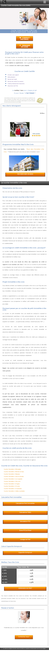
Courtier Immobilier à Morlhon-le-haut (14, 471)
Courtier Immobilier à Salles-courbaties (14, 491)
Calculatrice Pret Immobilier (25, 503)
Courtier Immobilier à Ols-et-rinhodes (14, 476)
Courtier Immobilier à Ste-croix (12, 481)
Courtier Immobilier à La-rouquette (13, 479)
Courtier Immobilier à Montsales (12, 469)
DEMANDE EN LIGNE (24, 46)
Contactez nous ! (24, 637)
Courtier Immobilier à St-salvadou (13, 488)
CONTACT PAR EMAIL (25, 38)
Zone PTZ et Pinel (25, 530)
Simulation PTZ (25, 521)
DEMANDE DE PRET (25, 588)
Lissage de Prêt (25, 539)
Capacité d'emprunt (25, 552)
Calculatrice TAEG (25, 512)
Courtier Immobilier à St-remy (12, 486)
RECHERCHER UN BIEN (25, 174)
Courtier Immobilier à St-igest (12, 483)
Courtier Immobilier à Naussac (12, 474)
